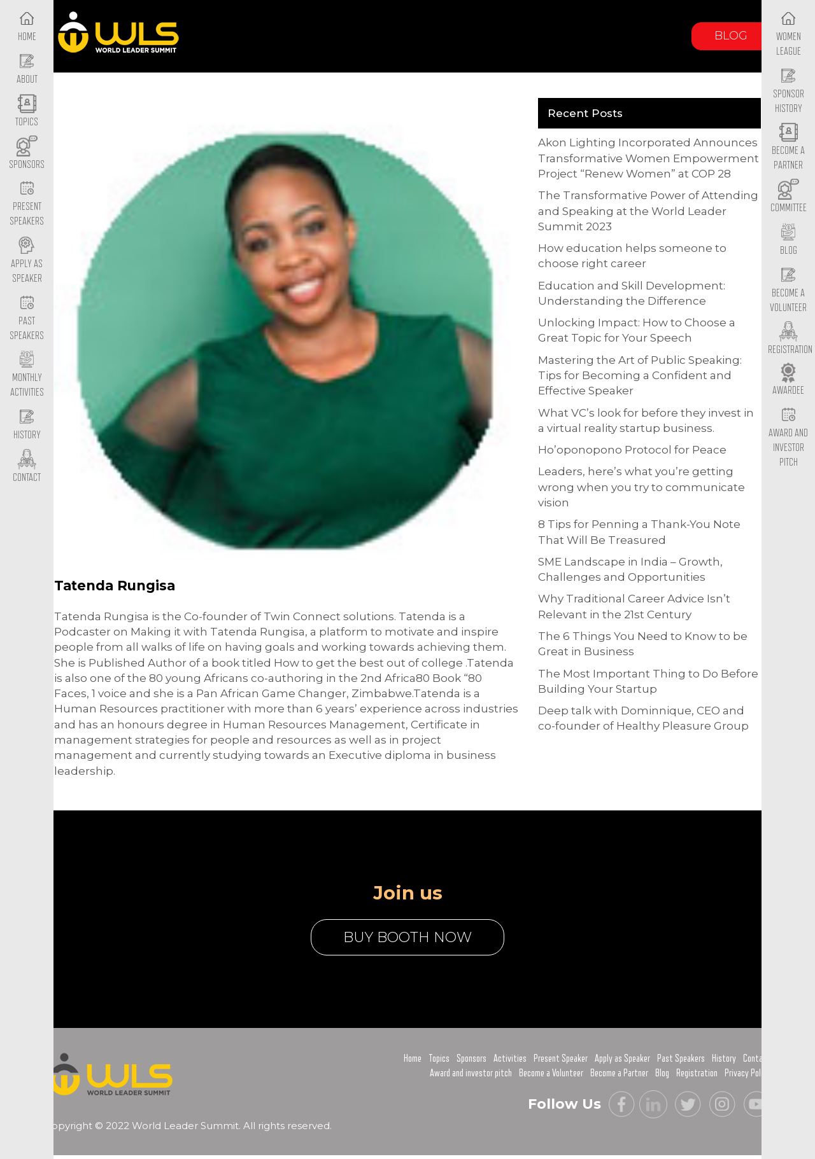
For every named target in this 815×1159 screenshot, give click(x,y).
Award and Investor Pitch (788, 437)
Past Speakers (27, 318)
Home (413, 1058)
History (724, 1058)
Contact (756, 1058)
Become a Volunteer (788, 290)
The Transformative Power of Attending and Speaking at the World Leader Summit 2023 (648, 211)
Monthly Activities (27, 375)
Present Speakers (27, 204)
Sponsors (471, 1058)
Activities (510, 1058)
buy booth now (407, 937)
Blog (731, 36)
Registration (697, 1073)
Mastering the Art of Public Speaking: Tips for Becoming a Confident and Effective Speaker (640, 376)
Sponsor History (788, 91)
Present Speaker (561, 1058)
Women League (788, 34)
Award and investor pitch (471, 1073)
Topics (439, 1058)
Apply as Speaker (27, 261)
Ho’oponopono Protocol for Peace (632, 449)
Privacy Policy (747, 1073)
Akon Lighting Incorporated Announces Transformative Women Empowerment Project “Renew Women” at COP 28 (648, 158)
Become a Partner (788, 148)
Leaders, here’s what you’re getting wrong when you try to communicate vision (641, 487)
